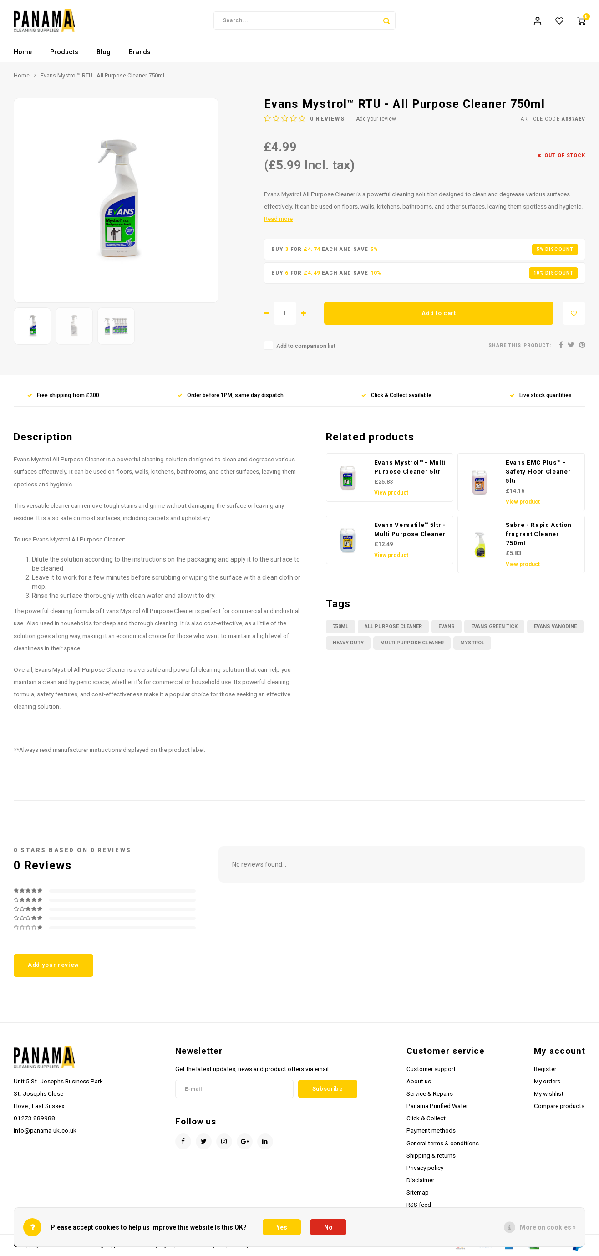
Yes (281, 1227)
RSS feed (418, 1205)
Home (23, 52)
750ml (340, 627)
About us (418, 1081)
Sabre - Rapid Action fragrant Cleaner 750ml (538, 534)
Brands (140, 52)
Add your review (376, 119)
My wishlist (548, 1094)
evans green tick (494, 627)
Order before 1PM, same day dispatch (231, 396)
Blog (103, 52)
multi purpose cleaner (412, 643)
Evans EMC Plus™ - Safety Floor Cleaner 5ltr (538, 472)
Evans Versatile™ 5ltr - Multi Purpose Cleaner (410, 530)
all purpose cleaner (393, 627)
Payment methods (431, 1130)
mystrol (472, 643)
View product (391, 493)
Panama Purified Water (437, 1106)
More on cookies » (548, 1227)
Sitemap (417, 1192)
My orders (547, 1081)
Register (545, 1069)
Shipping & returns (431, 1155)
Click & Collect (426, 1118)
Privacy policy (424, 1168)
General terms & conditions (442, 1143)
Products (64, 52)
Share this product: (519, 346)
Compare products (559, 1106)
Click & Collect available (396, 396)
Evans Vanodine (555, 627)
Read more (278, 219)
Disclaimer (420, 1180)
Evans (446, 627)
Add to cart (438, 313)
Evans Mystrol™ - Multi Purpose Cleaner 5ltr (410, 467)
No (328, 1227)
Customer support (431, 1069)
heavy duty (348, 643)
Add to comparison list (305, 346)
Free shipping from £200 (63, 396)
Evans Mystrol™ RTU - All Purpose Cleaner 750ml (102, 75)
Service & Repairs (429, 1094)
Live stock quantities (541, 396)
